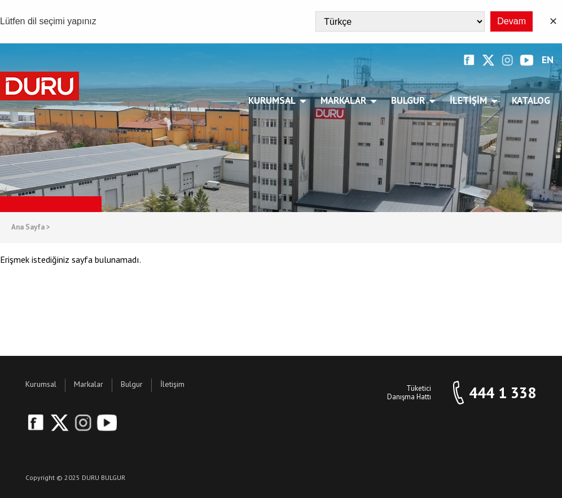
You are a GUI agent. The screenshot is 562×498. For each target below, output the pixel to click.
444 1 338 (502, 393)
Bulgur (410, 100)
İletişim (470, 100)
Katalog (531, 100)
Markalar (345, 100)
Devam (511, 21)
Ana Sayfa (30, 227)
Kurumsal (274, 100)
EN (548, 60)
